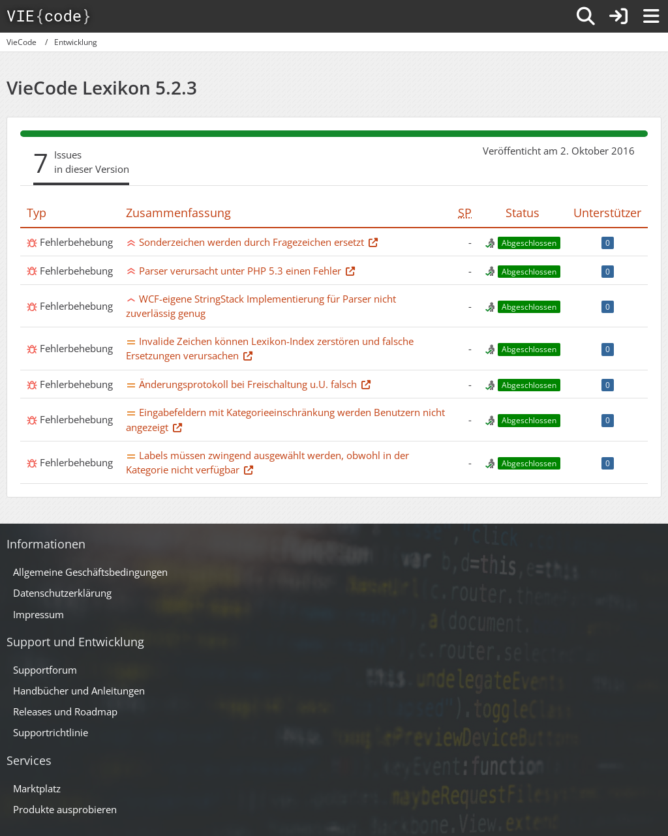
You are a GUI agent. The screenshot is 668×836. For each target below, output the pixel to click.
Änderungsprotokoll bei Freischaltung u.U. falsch (248, 384)
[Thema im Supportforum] (373, 241)
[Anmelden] (618, 16)
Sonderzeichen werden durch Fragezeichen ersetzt (251, 241)
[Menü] (651, 16)
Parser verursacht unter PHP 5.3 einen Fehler (240, 270)
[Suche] (586, 16)
